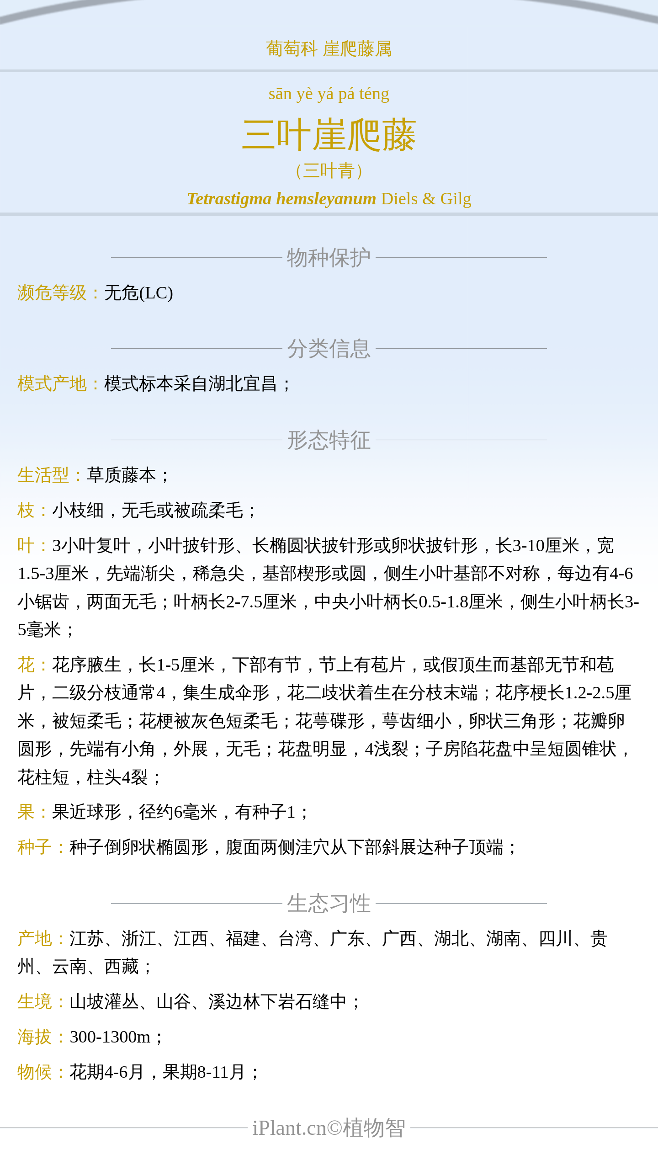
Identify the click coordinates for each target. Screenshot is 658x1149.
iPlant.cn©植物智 (329, 1127)
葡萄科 (292, 48)
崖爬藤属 (357, 48)
